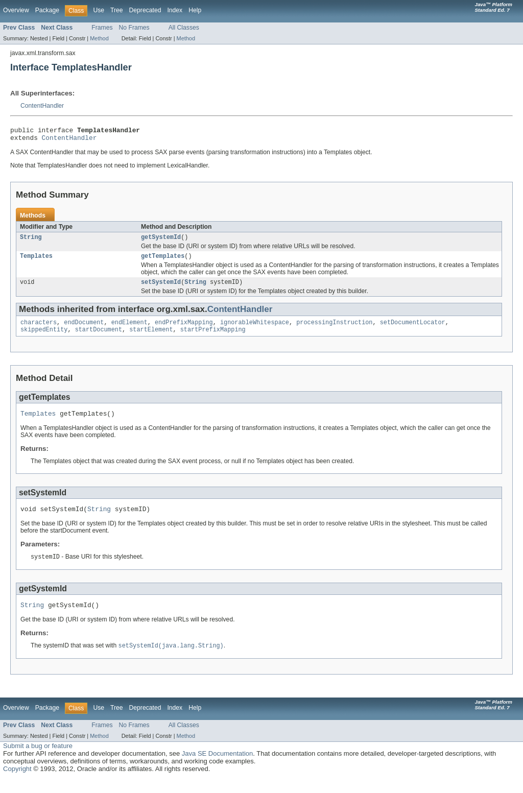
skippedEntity (43, 337)
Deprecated (145, 10)
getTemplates (162, 261)
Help (194, 10)
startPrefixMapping (213, 337)
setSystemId (161, 288)
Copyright (17, 782)
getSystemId (161, 241)
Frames (101, 27)
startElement (151, 337)
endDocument (84, 329)
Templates (36, 261)
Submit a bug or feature (38, 759)
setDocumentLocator (412, 329)
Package (47, 10)
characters (38, 329)
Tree (116, 10)
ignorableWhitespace (254, 329)
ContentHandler (42, 105)
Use (98, 10)
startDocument (98, 337)
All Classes (184, 27)
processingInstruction (334, 329)
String (31, 241)
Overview (16, 10)
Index (174, 10)
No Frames (134, 27)
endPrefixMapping (184, 329)
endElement (129, 329)
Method (99, 38)
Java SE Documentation (217, 767)
